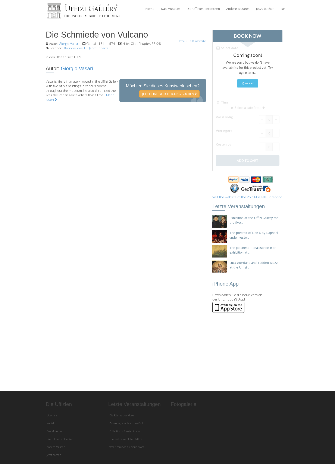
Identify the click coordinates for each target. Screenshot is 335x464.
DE (283, 8)
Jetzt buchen (265, 8)
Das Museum (170, 8)
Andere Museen (238, 8)
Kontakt (51, 423)
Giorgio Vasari (69, 43)
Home (149, 8)
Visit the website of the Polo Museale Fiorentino (247, 197)
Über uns (52, 415)
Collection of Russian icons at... (126, 431)
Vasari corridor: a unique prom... (127, 447)
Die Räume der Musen (122, 415)
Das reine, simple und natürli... (127, 423)
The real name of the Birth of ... (127, 439)
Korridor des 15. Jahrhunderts (86, 48)
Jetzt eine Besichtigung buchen (169, 94)
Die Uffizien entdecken (203, 8)
